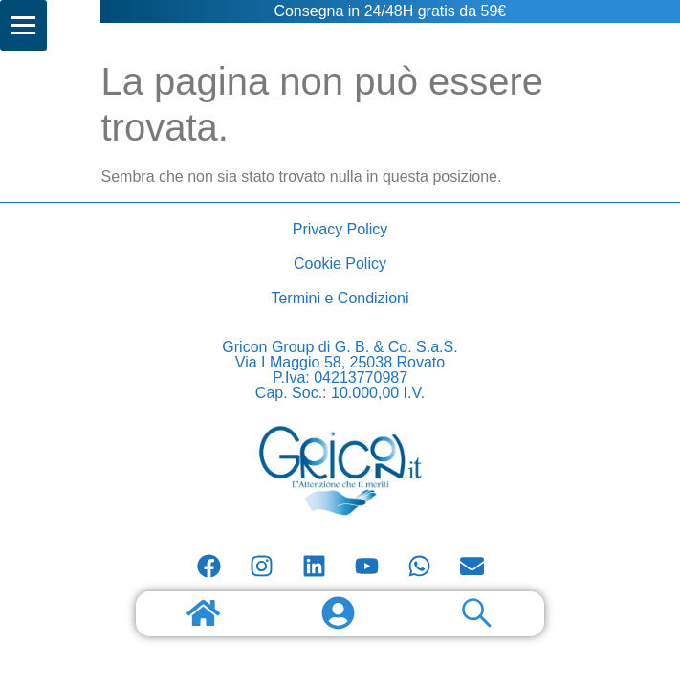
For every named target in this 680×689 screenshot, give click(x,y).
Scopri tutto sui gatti (65, 0)
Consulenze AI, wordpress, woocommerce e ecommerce (88, 0)
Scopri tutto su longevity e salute (53, 0)
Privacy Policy (340, 229)
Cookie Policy (340, 264)
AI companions (73, 0)
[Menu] (23, 25)
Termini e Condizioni (339, 298)
